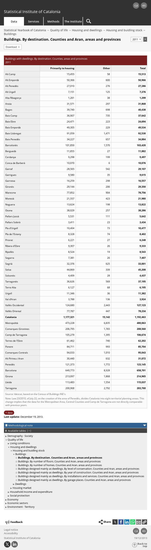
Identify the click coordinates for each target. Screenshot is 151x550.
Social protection (20, 495)
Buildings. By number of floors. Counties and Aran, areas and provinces (59, 461)
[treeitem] (75, 436)
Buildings (10, 34)
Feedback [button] (14, 522)
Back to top (142, 544)
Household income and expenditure (31, 492)
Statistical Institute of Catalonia (32, 11)
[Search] (107, 21)
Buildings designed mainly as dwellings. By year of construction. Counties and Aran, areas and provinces (78, 472)
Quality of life (59, 30)
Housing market (22, 488)
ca (136, 5)
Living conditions (20, 443)
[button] (144, 522)
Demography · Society (20, 436)
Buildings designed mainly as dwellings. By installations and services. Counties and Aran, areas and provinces (81, 476)
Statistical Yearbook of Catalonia (25, 30)
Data (14, 21)
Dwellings (20, 484)
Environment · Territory (21, 507)
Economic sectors (17, 503)
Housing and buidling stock (124, 30)
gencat (32, 5)
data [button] (10, 412)
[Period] (136, 39)
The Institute (73, 21)
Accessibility (11, 533)
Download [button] (11, 47)
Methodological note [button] (20, 425)
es (144, 5)
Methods (53, 21)
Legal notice (11, 529)
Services (33, 21)
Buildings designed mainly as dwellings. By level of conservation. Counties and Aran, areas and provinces (78, 468)
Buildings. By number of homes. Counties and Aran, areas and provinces (60, 465)
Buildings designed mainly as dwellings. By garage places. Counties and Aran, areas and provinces (74, 480)
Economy (12, 499)
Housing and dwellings (87, 30)
